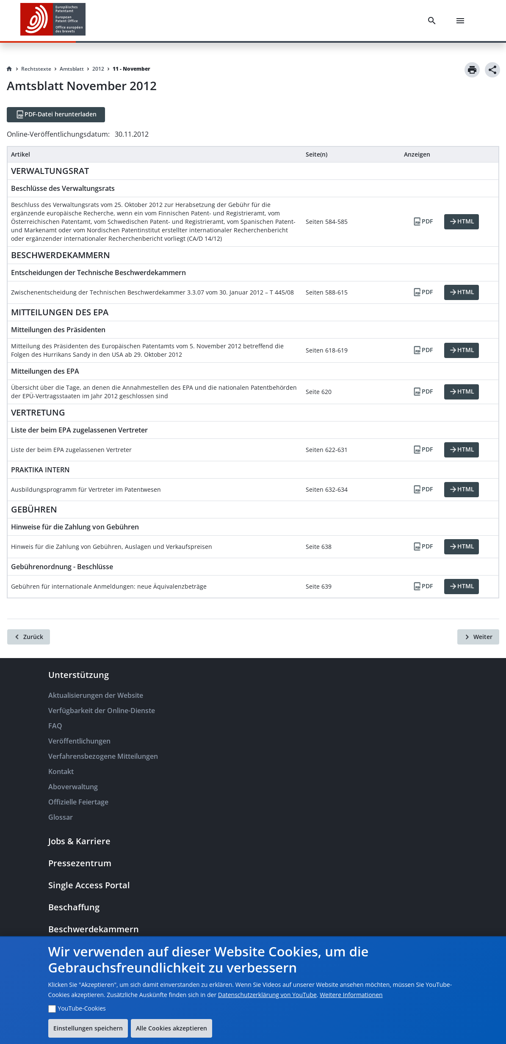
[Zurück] (28, 637)
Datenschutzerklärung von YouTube (267, 995)
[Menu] (462, 20)
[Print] (472, 69)
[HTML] (461, 221)
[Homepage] (9, 69)
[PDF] (422, 221)
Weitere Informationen (351, 995)
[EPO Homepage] (53, 20)
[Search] (433, 20)
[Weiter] (478, 637)
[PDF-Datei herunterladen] (56, 114)
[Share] (492, 69)
